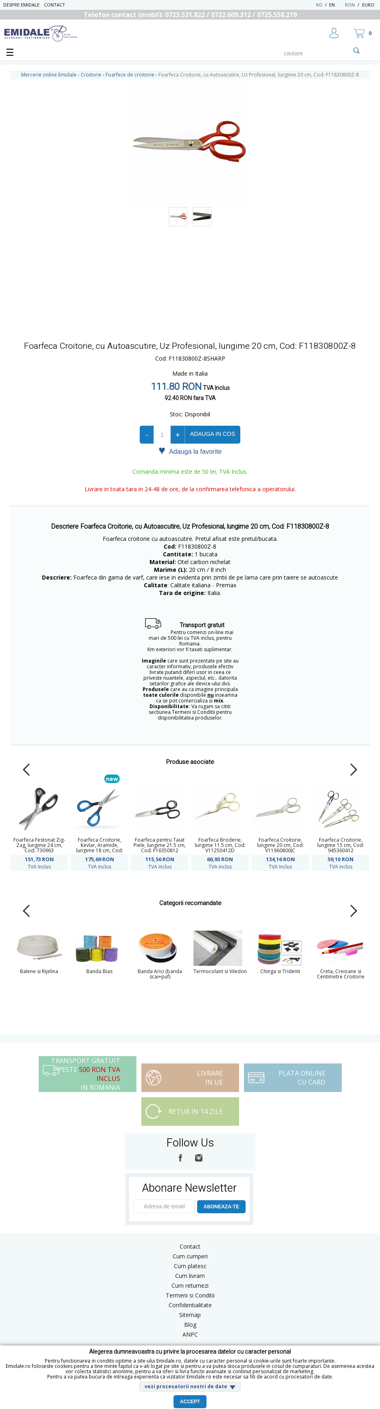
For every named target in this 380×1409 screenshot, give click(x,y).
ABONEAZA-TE (221, 1207)
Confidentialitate (190, 1305)
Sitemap (190, 1315)
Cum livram (190, 1276)
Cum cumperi (190, 1256)
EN (336, 5)
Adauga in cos (212, 434)
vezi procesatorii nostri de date (186, 1386)
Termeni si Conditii (190, 1295)
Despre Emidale (21, 5)
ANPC (190, 1334)
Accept (190, 1402)
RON (350, 5)
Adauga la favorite (190, 451)
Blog (190, 1324)
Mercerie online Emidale (49, 74)
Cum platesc (190, 1266)
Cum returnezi (190, 1285)
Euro (368, 5)
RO (319, 5)
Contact (54, 5)
